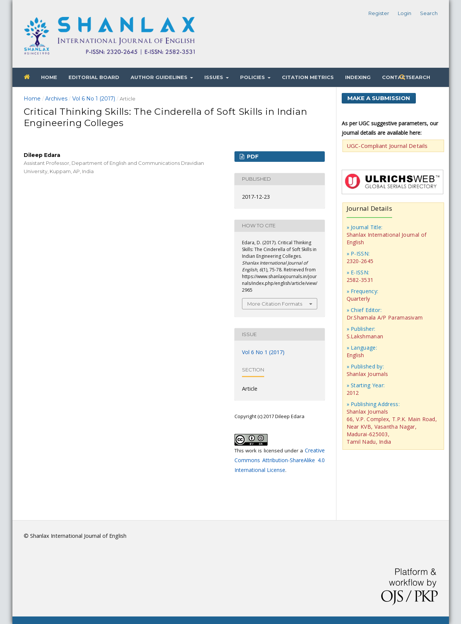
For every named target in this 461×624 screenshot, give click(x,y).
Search (418, 77)
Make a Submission (378, 98)
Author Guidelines (160, 77)
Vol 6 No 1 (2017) (93, 98)
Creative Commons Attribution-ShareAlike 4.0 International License (279, 460)
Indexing (358, 77)
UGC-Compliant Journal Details (387, 145)
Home (49, 77)
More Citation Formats (274, 304)
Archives (56, 98)
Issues (214, 77)
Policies (253, 77)
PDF (252, 156)
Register (378, 13)
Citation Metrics (308, 77)
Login (404, 13)
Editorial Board (93, 77)
